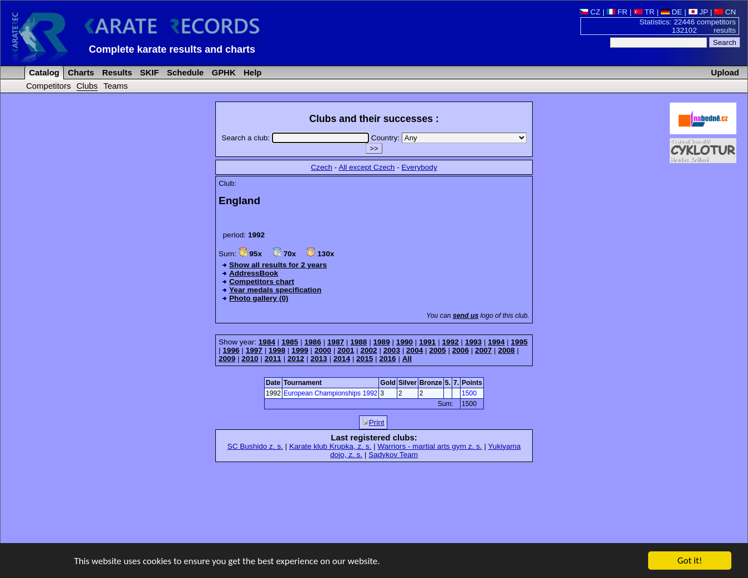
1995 (519, 342)
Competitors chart (261, 281)
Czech (321, 167)
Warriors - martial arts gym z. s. (429, 446)
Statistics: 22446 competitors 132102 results (687, 26)
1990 (404, 342)
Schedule (184, 72)
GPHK (222, 72)
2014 (341, 358)
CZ (589, 12)
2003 (391, 350)
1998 (277, 350)
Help (251, 72)
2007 (483, 350)
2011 (273, 358)
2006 (460, 350)
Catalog (43, 72)
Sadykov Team (393, 454)
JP (698, 12)
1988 (358, 342)
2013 (318, 358)
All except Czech (366, 167)
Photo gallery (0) (259, 298)
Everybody (419, 167)
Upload (725, 72)
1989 (381, 342)
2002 (368, 350)
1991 (427, 342)
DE (672, 12)
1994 (496, 342)
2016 (387, 358)
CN (725, 12)
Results (116, 72)
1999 (299, 350)
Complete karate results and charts (172, 49)
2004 (414, 350)
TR (644, 12)
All (407, 358)
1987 (335, 342)
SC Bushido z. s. (256, 446)
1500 (469, 393)
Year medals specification (275, 290)
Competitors (48, 85)
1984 (267, 342)
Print (373, 422)
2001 (345, 350)
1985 (289, 342)
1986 (312, 342)
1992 (450, 342)
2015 (364, 358)
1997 (254, 350)
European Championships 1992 (330, 393)
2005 (437, 350)
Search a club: (296, 138)
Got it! (690, 561)
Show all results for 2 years (278, 265)
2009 (227, 358)
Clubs (87, 85)
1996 (231, 350)
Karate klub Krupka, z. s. (330, 446)
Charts (79, 72)
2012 (295, 358)
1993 (473, 342)
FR (617, 12)
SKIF (148, 72)
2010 (249, 358)
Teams (115, 85)
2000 (323, 350)
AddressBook (253, 273)
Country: (449, 138)
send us (465, 316)
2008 (506, 350)
